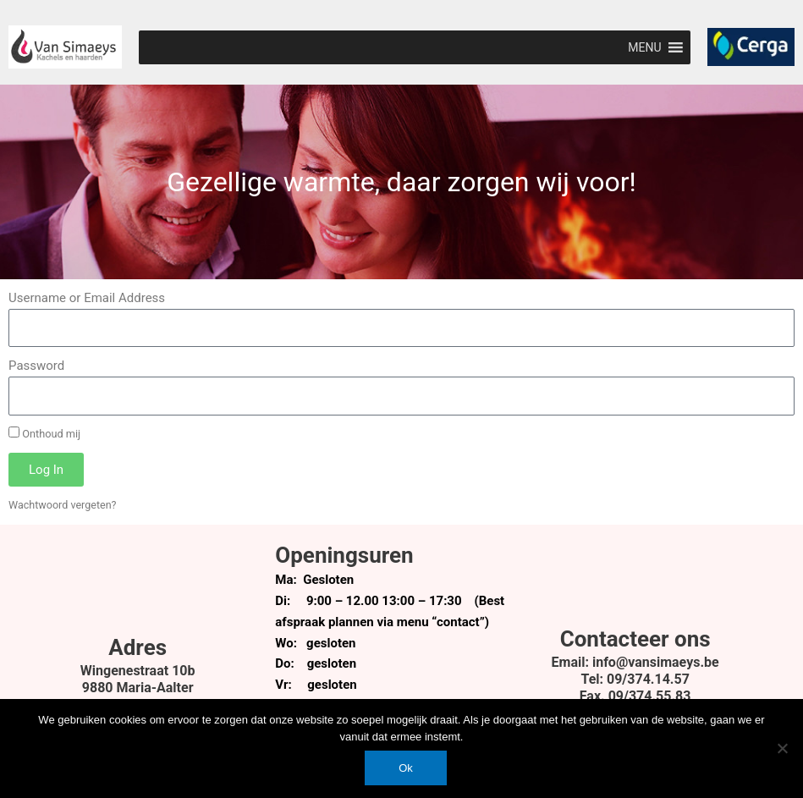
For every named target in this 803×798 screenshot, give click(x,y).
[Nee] (781, 748)
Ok (406, 768)
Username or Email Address (86, 297)
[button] (644, 47)
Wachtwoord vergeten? (63, 504)
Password (36, 365)
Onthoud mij (44, 433)
